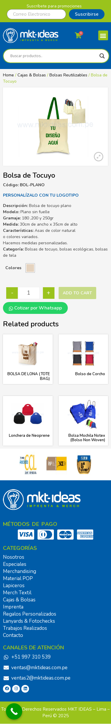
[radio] (30, 268)
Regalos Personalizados (29, 614)
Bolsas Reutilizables (68, 75)
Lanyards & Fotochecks (29, 621)
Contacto (13, 635)
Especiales (14, 564)
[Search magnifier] (102, 56)
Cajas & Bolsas (31, 75)
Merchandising (19, 571)
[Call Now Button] (14, 711)
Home (8, 75)
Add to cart (77, 293)
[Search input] (53, 56)
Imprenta (13, 606)
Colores (13, 268)
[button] (103, 35)
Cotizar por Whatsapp (35, 308)
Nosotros (13, 557)
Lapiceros (14, 585)
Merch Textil (17, 592)
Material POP (18, 578)
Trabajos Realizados (25, 628)
